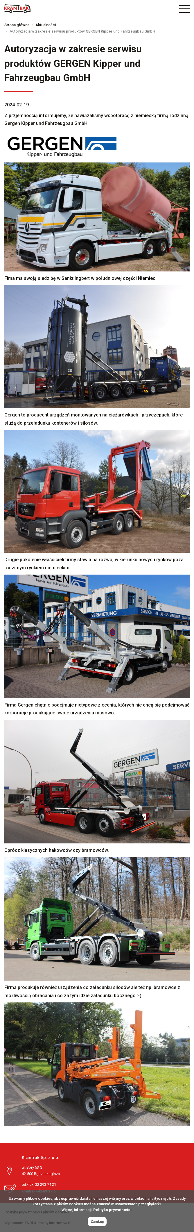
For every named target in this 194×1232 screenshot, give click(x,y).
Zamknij (97, 1222)
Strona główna (16, 25)
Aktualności (45, 25)
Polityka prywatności (112, 1210)
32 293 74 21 (45, 1184)
